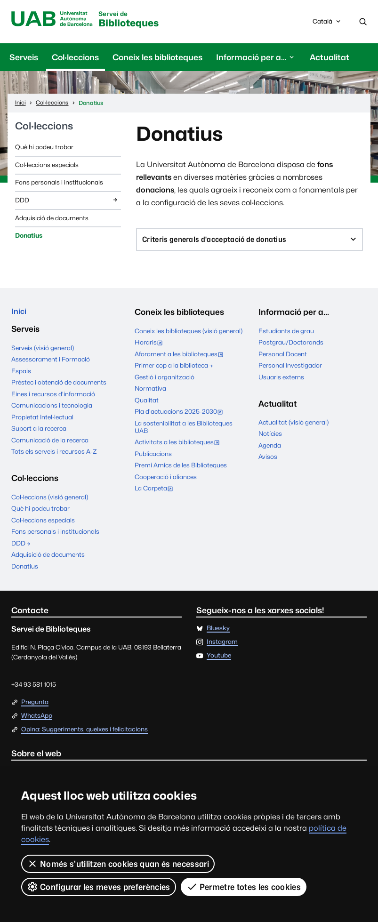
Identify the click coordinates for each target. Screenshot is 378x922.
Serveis (23, 59)
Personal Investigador (290, 368)
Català (327, 24)
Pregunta (34, 707)
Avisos (267, 460)
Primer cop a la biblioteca (174, 368)
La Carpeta (156, 492)
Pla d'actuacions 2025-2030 (181, 415)
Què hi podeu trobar (44, 148)
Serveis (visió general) (42, 352)
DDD (67, 201)
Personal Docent (282, 357)
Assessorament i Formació (50, 364)
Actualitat (329, 59)
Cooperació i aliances (166, 480)
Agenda (269, 448)
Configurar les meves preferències (98, 886)
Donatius (28, 237)
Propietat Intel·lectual (42, 422)
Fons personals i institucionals (59, 183)
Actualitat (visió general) (293, 425)
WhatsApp (36, 720)
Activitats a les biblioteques (179, 446)
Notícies (270, 437)
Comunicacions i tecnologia (51, 410)
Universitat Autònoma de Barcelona (56, 19)
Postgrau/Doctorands (290, 345)
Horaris (151, 346)
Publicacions (153, 457)
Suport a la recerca (38, 433)
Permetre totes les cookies (243, 886)
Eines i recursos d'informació (53, 399)
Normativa (150, 391)
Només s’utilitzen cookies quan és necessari (118, 863)
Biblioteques (141, 20)
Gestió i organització (164, 380)
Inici (19, 315)
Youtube (219, 661)
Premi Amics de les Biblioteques (181, 468)
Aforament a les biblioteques (181, 358)
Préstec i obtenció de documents (58, 387)
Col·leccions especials (47, 166)
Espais (21, 375)
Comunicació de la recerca (49, 445)
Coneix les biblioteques (157, 59)
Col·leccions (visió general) (49, 501)
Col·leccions (75, 59)
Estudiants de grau (286, 333)
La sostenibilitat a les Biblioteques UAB (184, 430)
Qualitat (147, 403)
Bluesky (218, 633)
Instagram (222, 647)
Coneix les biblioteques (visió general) (188, 333)
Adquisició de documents (51, 219)
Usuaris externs (281, 380)
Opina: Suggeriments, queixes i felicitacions (84, 734)
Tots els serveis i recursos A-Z (54, 456)
